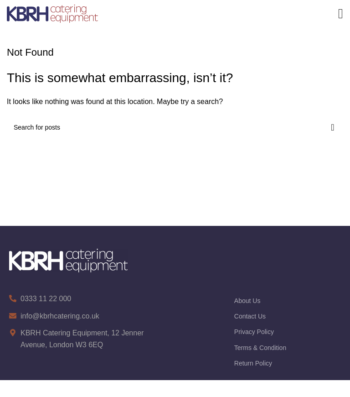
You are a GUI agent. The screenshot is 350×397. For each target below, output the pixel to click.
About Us (247, 300)
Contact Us (250, 316)
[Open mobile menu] (341, 14)
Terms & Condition (260, 347)
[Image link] (68, 260)
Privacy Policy (254, 331)
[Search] (175, 127)
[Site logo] (52, 13)
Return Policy (253, 363)
